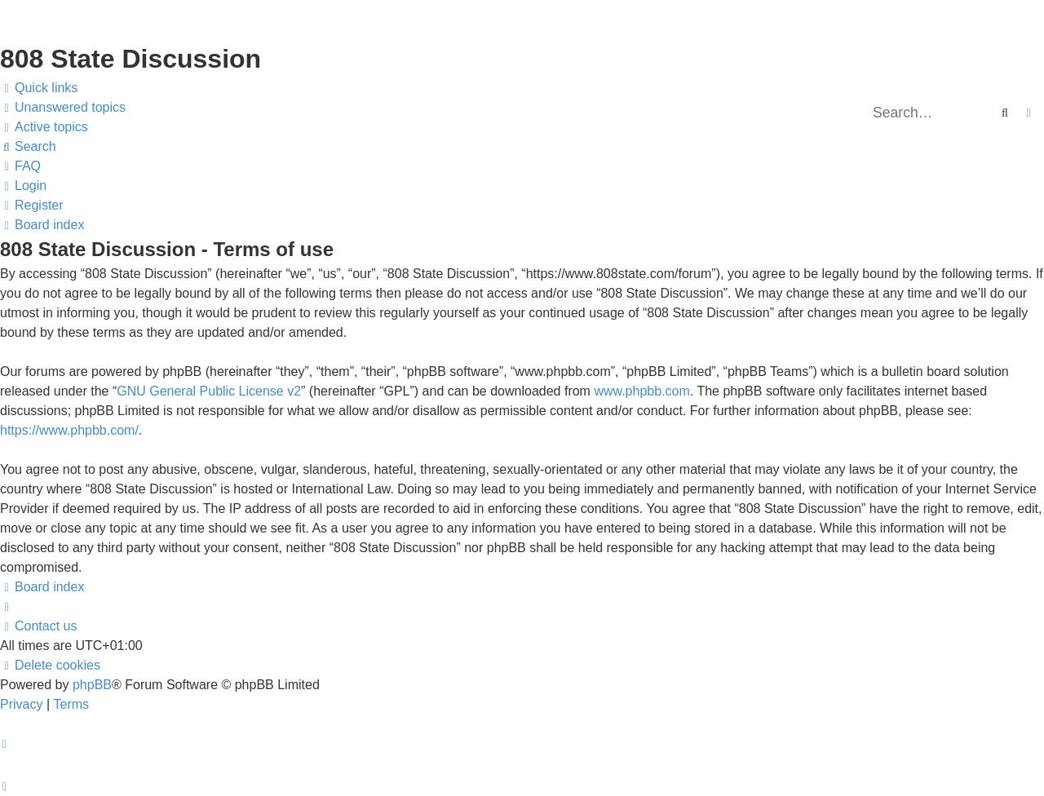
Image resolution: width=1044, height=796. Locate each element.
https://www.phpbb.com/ (69, 430)
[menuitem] (63, 107)
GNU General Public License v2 (209, 391)
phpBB (92, 685)
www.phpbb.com (641, 391)
